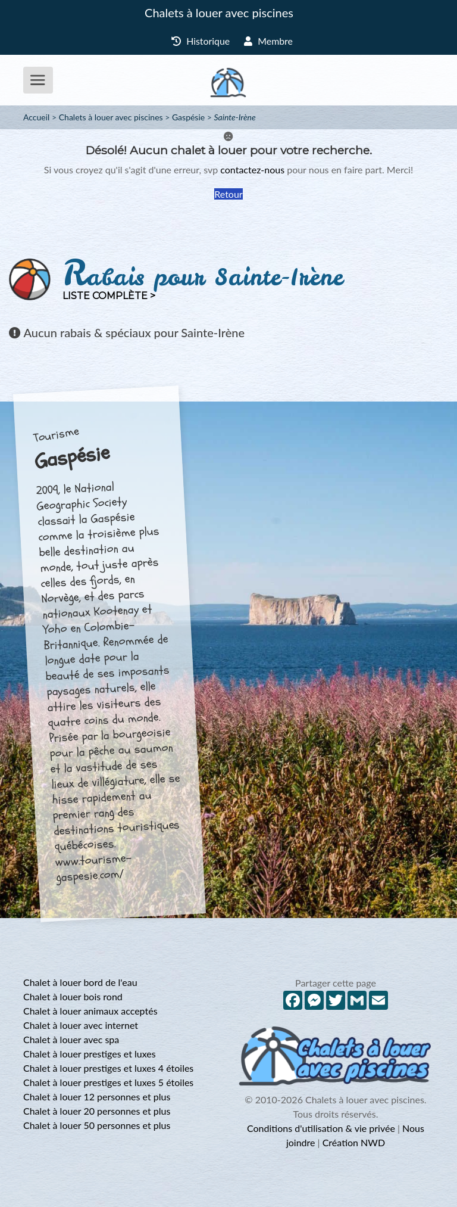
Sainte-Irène (235, 117)
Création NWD (354, 1142)
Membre (268, 40)
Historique (200, 40)
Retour (228, 194)
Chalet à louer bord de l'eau (80, 982)
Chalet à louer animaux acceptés (90, 1010)
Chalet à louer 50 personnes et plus (96, 1125)
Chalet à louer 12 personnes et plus (96, 1096)
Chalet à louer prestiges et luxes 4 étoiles (108, 1068)
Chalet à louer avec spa (71, 1039)
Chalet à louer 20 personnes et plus (96, 1110)
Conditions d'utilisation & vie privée (321, 1128)
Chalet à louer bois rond (73, 996)
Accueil (36, 117)
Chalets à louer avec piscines (219, 12)
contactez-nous (252, 169)
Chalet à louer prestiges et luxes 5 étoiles (108, 1082)
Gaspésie (188, 117)
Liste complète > (108, 295)
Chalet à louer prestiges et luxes (89, 1053)
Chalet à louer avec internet (80, 1025)
